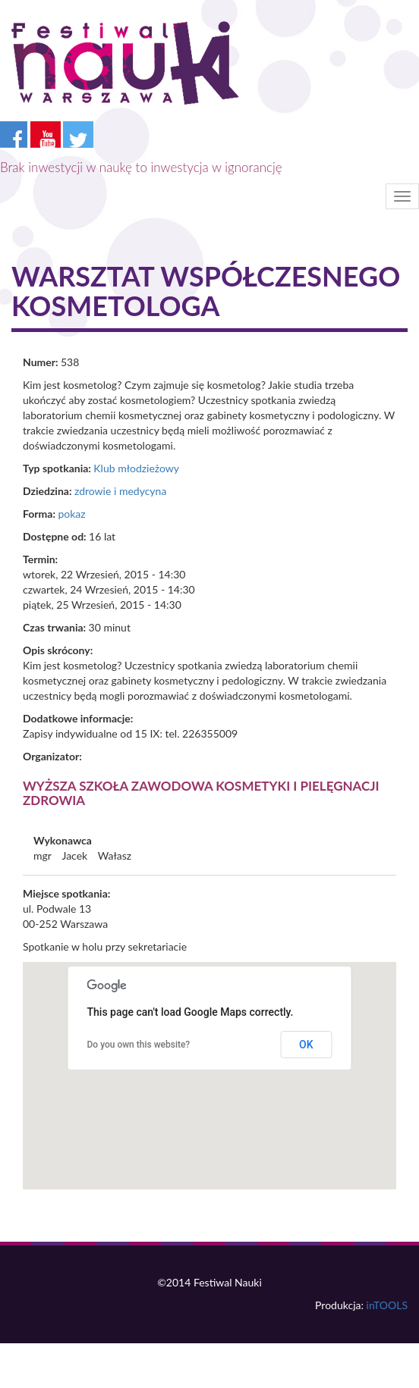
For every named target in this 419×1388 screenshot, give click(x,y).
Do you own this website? (139, 1044)
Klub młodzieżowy (136, 468)
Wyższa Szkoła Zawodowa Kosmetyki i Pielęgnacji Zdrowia (201, 793)
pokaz (71, 513)
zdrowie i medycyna (120, 490)
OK (306, 1045)
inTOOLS (387, 1305)
